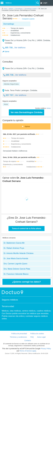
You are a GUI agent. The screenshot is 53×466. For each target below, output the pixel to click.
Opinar (6, 51)
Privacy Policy (46, 348)
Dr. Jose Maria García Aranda (16, 258)
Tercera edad (8, 306)
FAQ (32, 337)
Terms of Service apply (28, 351)
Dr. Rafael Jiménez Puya (14, 248)
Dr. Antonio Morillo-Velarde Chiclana (18, 253)
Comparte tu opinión (28, 19)
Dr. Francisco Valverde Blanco (16, 274)
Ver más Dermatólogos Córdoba (26, 112)
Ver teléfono (19, 47)
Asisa (49, 108)
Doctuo (13, 292)
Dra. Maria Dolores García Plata (17, 269)
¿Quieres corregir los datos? (26, 282)
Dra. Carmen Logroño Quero (15, 264)
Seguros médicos (10, 300)
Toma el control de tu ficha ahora (26, 228)
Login (45, 3)
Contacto (27, 340)
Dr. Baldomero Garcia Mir (14, 243)
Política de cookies (37, 333)
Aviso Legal (41, 337)
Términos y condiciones (18, 337)
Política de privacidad (19, 333)
